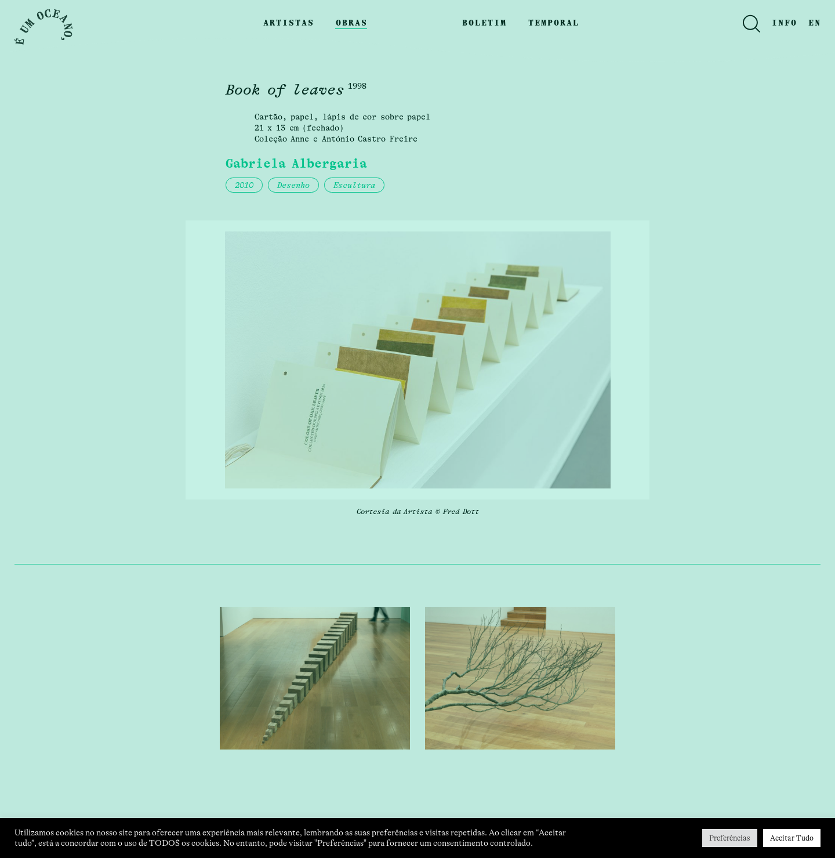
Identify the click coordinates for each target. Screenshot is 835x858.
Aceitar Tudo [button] (792, 838)
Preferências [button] (729, 838)
